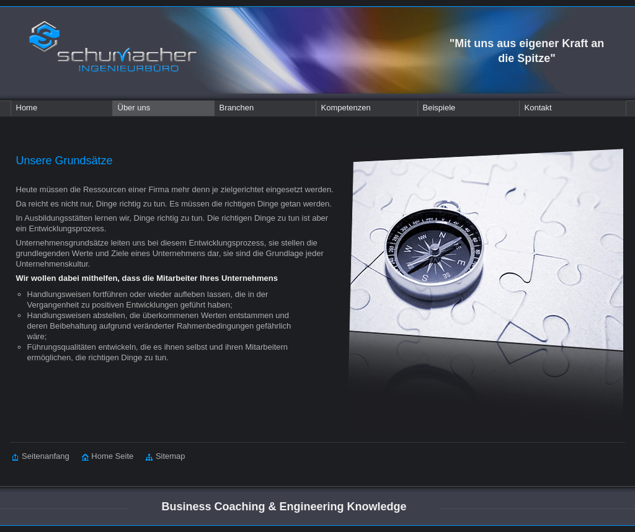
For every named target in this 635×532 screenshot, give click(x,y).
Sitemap (159, 456)
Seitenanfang (40, 456)
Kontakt (538, 107)
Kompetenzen (346, 107)
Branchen (237, 107)
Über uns (134, 107)
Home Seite (101, 456)
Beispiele (439, 107)
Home (27, 107)
